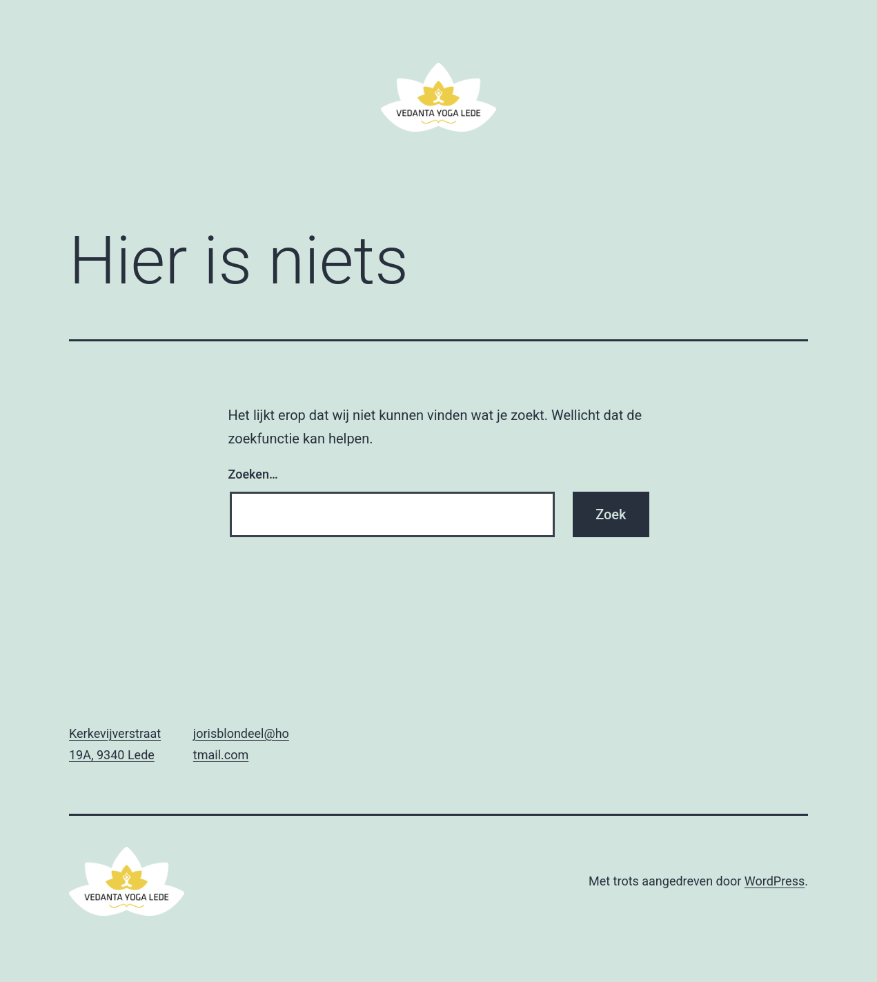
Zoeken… (253, 474)
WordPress (775, 881)
